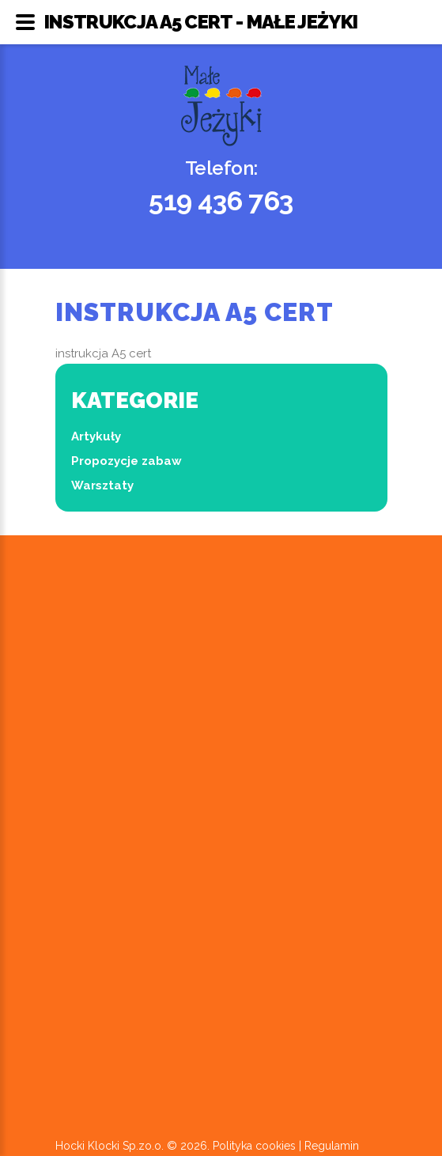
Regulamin (331, 1145)
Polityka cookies (254, 1145)
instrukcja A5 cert (103, 353)
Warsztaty (102, 485)
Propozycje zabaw (126, 461)
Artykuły (96, 436)
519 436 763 (221, 201)
